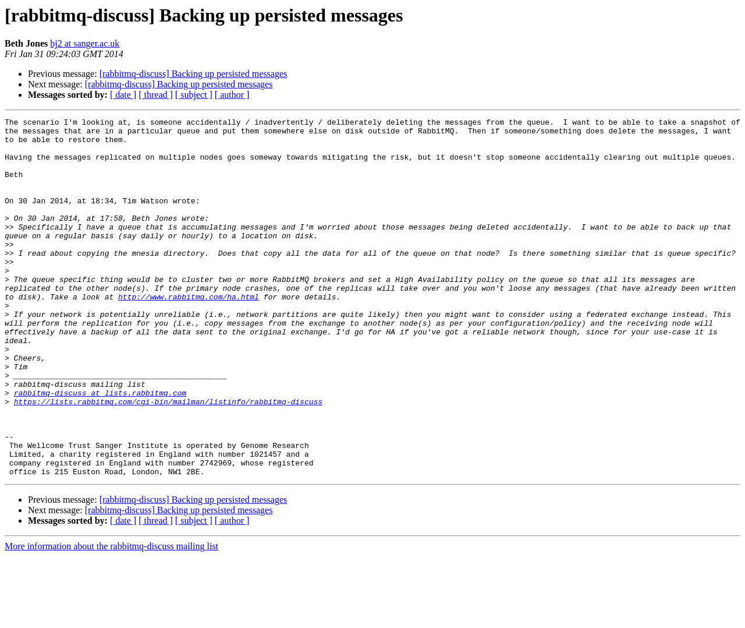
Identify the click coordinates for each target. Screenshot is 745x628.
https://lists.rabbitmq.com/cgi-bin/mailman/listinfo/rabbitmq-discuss (168, 459)
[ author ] (232, 95)
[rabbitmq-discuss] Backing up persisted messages (194, 74)
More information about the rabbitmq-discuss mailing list (111, 618)
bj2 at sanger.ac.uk (84, 43)
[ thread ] (156, 95)
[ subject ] (193, 95)
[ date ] (123, 95)
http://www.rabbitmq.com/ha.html (188, 333)
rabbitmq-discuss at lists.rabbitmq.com (100, 448)
